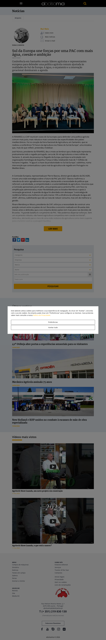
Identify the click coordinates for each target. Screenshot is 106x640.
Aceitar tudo (53, 327)
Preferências (53, 322)
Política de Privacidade (41, 315)
